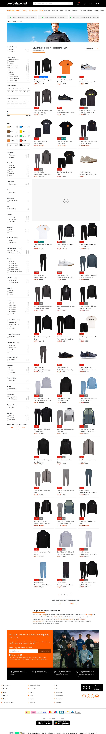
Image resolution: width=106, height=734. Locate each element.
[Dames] (67, 9)
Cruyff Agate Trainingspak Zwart (87, 522)
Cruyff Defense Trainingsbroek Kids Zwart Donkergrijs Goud (65, 584)
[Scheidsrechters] (86, 9)
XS (8, 92)
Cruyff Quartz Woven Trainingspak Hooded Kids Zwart (42, 522)
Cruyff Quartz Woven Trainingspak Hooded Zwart (65, 338)
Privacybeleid (15, 655)
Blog (57, 688)
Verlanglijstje (84, 3)
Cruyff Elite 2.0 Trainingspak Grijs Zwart (65, 430)
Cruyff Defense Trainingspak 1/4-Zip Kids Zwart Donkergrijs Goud (88, 143)
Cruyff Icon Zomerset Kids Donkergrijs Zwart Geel (87, 112)
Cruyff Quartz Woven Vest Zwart (42, 553)
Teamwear (58, 702)
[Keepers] (75, 9)
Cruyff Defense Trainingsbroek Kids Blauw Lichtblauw (42, 584)
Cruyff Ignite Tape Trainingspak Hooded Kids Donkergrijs (42, 173)
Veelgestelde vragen (8, 702)
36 (8, 101)
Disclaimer (51, 733)
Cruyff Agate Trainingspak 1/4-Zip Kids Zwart (87, 584)
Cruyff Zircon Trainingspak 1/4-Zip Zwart (42, 430)
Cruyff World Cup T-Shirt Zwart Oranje (64, 142)
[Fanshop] (47, 9)
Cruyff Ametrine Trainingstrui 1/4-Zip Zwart (43, 461)
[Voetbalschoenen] (13, 9)
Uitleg (16, 237)
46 (24, 105)
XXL (28, 92)
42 (8, 105)
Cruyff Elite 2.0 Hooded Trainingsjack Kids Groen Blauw (86, 430)
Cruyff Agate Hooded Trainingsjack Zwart (63, 399)
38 (16, 101)
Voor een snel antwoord (61, 674)
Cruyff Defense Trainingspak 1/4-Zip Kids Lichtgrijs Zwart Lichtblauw (43, 400)
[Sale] (41, 9)
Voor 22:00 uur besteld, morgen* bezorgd (85, 17)
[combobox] (53, 3)
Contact (32, 695)
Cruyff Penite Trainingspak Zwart (42, 338)
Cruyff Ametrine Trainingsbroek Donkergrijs (42, 369)
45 (20, 105)
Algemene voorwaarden (70, 733)
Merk (14, 21)
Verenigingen (59, 699)
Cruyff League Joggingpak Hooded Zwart (87, 246)
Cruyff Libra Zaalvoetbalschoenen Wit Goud (87, 81)
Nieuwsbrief (59, 692)
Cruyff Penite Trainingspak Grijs (42, 492)
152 (20, 88)
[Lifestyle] (55, 9)
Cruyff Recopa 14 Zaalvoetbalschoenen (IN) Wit (65, 277)
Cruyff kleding (42, 615)
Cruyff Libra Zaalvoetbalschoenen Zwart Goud (65, 112)
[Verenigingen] (99, 9)
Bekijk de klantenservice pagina (18, 673)
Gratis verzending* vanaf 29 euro (23, 17)
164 (24, 88)
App (57, 685)
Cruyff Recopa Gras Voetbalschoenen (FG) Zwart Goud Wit (88, 369)
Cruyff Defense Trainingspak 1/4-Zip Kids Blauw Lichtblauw (88, 400)
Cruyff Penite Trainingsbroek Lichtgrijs (65, 492)
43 (12, 105)
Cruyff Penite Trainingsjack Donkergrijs (87, 461)
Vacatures (32, 702)
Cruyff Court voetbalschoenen (64, 619)
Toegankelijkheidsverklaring (88, 733)
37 (12, 101)
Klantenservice (6, 685)
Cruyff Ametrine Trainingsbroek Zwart (40, 276)
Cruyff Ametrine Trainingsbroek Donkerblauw (88, 492)
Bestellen (5, 688)
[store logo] (18, 3)
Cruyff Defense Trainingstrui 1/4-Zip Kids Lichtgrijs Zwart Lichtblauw (65, 553)
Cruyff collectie (58, 617)
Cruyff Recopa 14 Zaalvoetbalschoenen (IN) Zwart (65, 369)
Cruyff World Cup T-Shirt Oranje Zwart (64, 81)
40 (24, 101)
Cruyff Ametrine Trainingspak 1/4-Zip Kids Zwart (88, 307)
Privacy (58, 733)
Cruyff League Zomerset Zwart (64, 173)
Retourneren (6, 699)
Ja (60, 603)
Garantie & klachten (35, 685)
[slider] (7, 114)
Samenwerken (59, 695)
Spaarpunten (33, 688)
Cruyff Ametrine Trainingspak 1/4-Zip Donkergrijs (43, 112)
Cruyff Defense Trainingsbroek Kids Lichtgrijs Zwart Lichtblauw (88, 553)
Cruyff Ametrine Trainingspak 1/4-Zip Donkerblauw (88, 276)
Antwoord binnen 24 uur (42, 673)
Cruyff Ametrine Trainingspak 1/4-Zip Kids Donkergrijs (43, 307)
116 (9, 88)
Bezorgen (5, 695)
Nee (71, 603)
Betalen (5, 692)
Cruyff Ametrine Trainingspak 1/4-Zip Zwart (43, 81)
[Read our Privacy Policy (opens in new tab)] (21, 655)
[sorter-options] (92, 48)
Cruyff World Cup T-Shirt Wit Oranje (43, 246)
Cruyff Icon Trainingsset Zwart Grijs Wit (41, 142)
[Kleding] (24, 9)
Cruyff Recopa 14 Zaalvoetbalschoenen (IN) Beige (87, 173)
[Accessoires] (33, 9)
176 (28, 88)
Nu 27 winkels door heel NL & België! (85, 675)
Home (9, 21)
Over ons (32, 692)
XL (24, 92)
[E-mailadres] (23, 651)
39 (20, 101)
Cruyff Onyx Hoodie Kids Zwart (64, 461)
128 (13, 88)
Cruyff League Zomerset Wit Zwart (88, 338)
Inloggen (78, 3)
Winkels (32, 699)
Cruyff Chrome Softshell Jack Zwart (66, 307)
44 (16, 105)
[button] (97, 3)
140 (16, 88)
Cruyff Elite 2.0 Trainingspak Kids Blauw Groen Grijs (65, 522)
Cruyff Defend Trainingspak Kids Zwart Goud (65, 246)
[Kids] (61, 9)
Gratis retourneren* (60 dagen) (54, 17)
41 (28, 101)
